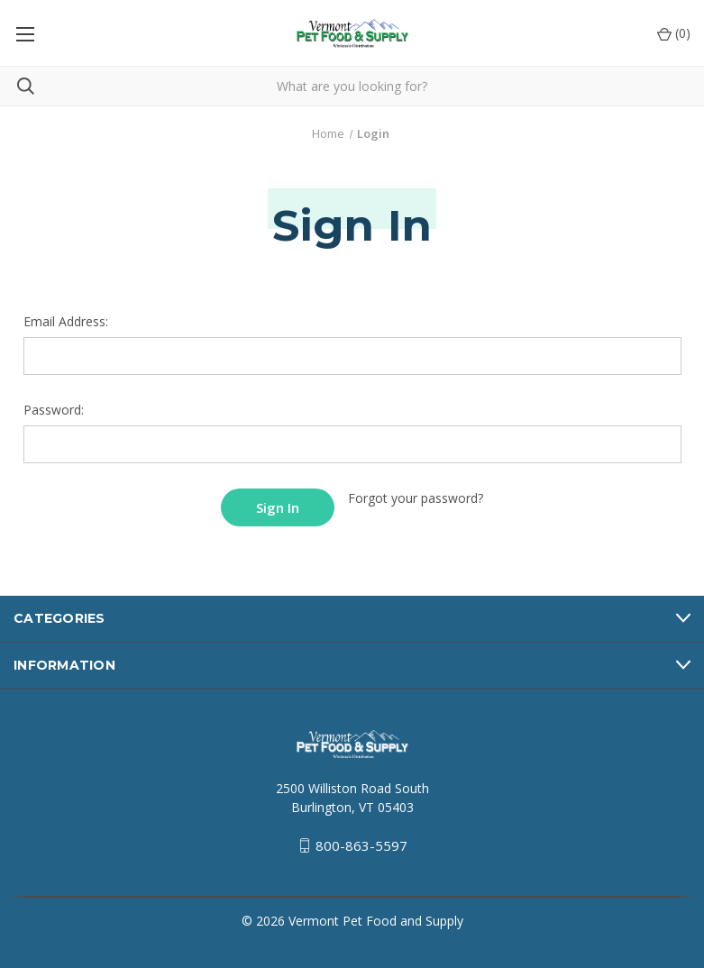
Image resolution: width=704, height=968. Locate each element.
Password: (53, 409)
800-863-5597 (361, 845)
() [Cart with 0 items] (673, 32)
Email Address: (65, 321)
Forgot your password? (415, 498)
